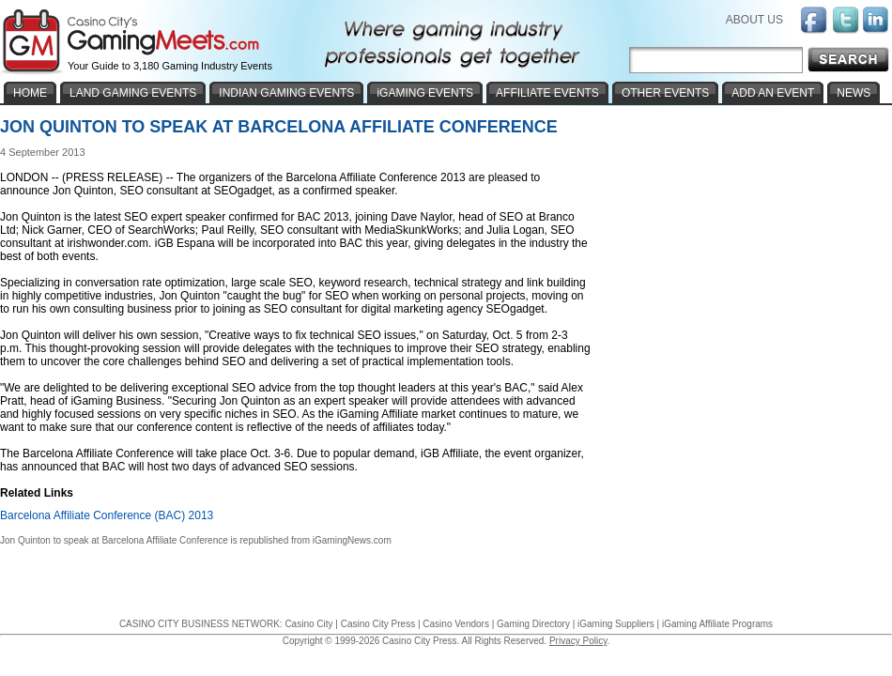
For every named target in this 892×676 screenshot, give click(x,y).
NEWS (853, 93)
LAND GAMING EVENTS (132, 93)
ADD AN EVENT (772, 93)
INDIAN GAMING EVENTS (286, 93)
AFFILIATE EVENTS (547, 93)
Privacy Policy (578, 641)
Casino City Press (378, 624)
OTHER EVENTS (665, 93)
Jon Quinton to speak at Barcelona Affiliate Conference (114, 540)
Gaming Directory (533, 624)
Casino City (308, 624)
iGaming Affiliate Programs (717, 624)
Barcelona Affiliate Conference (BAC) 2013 (106, 515)
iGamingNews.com (352, 540)
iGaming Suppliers (615, 624)
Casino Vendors (456, 624)
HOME (30, 93)
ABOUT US (754, 19)
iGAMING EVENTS (425, 93)
